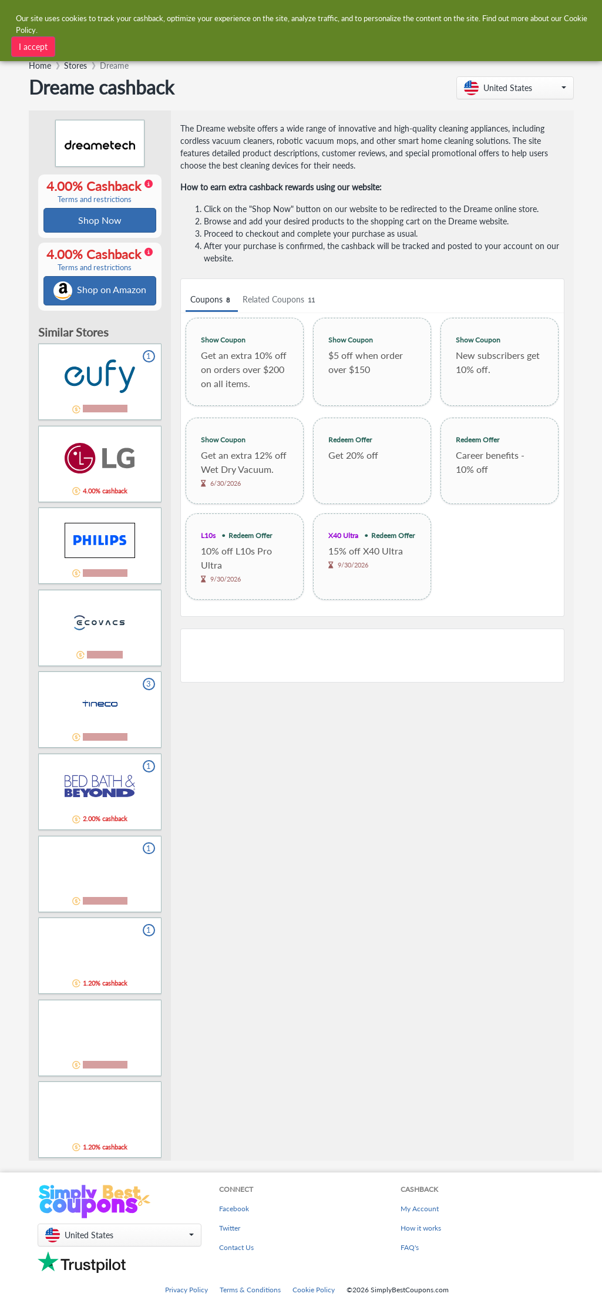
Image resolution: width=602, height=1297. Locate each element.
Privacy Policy (186, 1292)
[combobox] (179, 45)
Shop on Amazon (100, 292)
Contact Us (236, 1249)
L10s (209, 535)
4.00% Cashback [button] (99, 192)
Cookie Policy (313, 1292)
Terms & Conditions (250, 1292)
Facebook (234, 1211)
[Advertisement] (373, 655)
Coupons (212, 299)
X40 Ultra (344, 535)
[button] (515, 87)
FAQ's (410, 1249)
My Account (420, 1211)
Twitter (229, 1230)
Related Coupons (282, 299)
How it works (421, 1230)
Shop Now (100, 220)
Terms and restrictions (95, 200)
